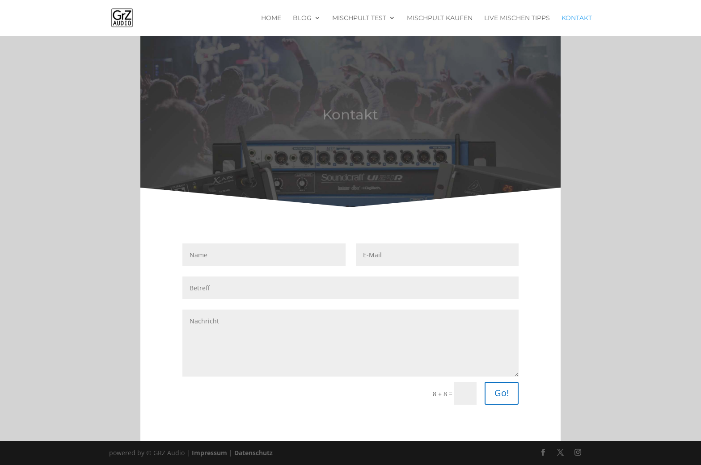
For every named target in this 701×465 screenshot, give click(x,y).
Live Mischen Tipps (517, 18)
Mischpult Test (359, 18)
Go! (501, 393)
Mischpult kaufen (440, 18)
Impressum (209, 452)
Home (271, 18)
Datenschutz (253, 452)
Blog (302, 18)
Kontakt (577, 18)
